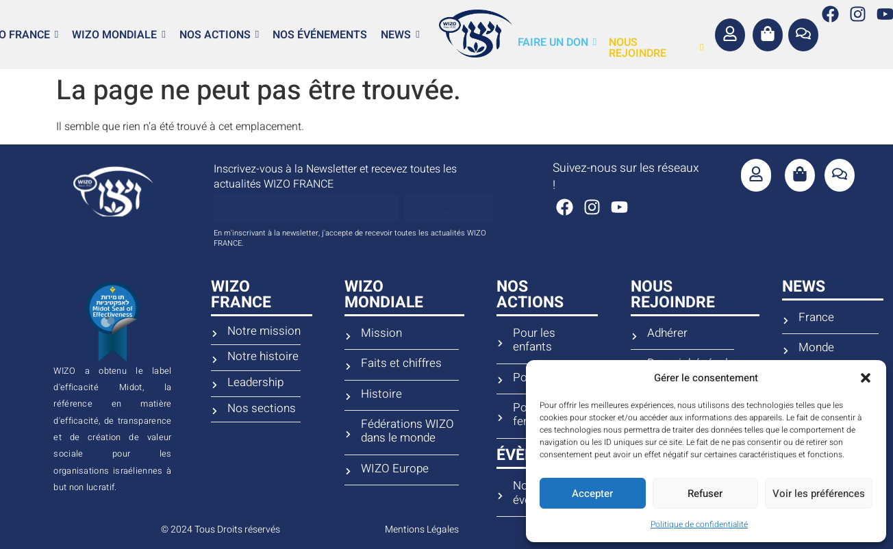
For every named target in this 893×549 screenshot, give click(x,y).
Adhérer (667, 333)
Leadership (255, 382)
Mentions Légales (422, 529)
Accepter (592, 493)
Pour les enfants (534, 341)
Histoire (381, 394)
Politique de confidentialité (699, 524)
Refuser (705, 493)
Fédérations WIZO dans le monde (407, 432)
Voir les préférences (818, 493)
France (816, 317)
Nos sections (261, 408)
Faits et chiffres (401, 363)
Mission (381, 333)
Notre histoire (263, 356)
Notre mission (264, 331)
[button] (865, 378)
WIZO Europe (395, 469)
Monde (816, 348)
